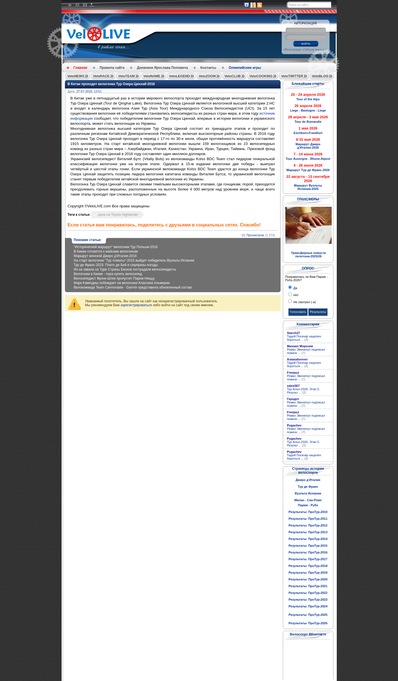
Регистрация (293, 49)
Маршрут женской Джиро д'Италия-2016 (105, 256)
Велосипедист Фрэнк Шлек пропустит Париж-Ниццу (114, 278)
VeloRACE (101, 76)
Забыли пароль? (315, 49)
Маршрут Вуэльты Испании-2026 (308, 187)
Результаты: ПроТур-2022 (308, 592)
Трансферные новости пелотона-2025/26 (308, 254)
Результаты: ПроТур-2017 (308, 559)
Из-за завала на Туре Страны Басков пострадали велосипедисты (125, 269)
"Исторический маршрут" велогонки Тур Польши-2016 (116, 247)
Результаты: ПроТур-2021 (308, 586)
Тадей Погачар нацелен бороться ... (304, 338)
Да (295, 288)
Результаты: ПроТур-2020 (308, 579)
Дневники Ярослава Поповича (162, 68)
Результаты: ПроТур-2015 (308, 545)
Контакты (208, 68)
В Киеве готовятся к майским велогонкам (106, 251)
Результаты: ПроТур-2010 (308, 512)
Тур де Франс (308, 486)
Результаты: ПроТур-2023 (308, 599)
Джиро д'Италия (307, 480)
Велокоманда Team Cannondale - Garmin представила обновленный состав (133, 287)
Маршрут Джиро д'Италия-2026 (307, 145)
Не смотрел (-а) (304, 302)
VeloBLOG (320, 76)
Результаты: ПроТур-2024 (308, 606)
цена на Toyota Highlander (118, 215)
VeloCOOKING (260, 76)
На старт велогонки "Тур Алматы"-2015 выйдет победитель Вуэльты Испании (134, 260)
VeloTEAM (126, 76)
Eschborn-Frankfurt (308, 133)
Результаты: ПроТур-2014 (308, 539)
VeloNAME (152, 76)
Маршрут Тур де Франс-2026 (308, 170)
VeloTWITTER (292, 76)
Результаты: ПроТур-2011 (308, 518)
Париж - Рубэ (308, 505)
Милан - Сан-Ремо (308, 500)
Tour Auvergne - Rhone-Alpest (308, 158)
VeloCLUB (232, 76)
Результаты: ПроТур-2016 (308, 552)
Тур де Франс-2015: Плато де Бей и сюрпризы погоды (116, 265)
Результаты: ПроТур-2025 (308, 614)
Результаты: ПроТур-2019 (308, 572)
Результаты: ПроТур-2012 (308, 525)
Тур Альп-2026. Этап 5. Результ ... (303, 390)
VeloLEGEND (179, 76)
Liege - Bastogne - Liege (308, 110)
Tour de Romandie (308, 121)
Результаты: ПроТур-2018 (308, 566)
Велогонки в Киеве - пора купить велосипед (108, 274)
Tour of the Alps (308, 99)
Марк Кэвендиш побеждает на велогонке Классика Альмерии (122, 283)
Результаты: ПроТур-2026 (308, 623)
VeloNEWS (76, 76)
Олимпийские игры (245, 68)
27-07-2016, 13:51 (89, 91)
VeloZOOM (207, 76)
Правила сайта (112, 68)
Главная (80, 68)
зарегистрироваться (136, 305)
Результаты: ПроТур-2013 (308, 532)
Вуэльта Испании (308, 493)
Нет (296, 295)
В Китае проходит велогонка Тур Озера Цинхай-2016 (111, 84)
